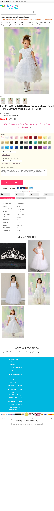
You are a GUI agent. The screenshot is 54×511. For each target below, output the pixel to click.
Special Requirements (8, 167)
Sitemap (10, 370)
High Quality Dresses (15, 385)
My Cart (18, 1)
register (39, 352)
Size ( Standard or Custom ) (10, 158)
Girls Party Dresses (28, 421)
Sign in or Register (4, 1)
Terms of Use (12, 410)
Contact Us (11, 365)
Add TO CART (12, 182)
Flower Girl (15, 17)
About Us (11, 362)
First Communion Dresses (37, 419)
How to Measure (14, 164)
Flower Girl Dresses (21, 23)
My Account (12, 1)
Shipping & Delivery (14, 395)
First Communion (8, 17)
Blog (36, 421)
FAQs (9, 377)
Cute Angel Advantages (15, 367)
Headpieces (27, 17)
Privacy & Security (14, 407)
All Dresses (2, 17)
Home (3, 23)
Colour (3, 134)
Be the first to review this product (10, 115)
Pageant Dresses (21, 17)
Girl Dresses (10, 23)
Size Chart (5, 164)
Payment (11, 392)
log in (33, 352)
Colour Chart (6, 155)
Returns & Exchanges (15, 404)
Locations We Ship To (15, 397)
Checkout (23, 1)
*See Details (32, 128)
